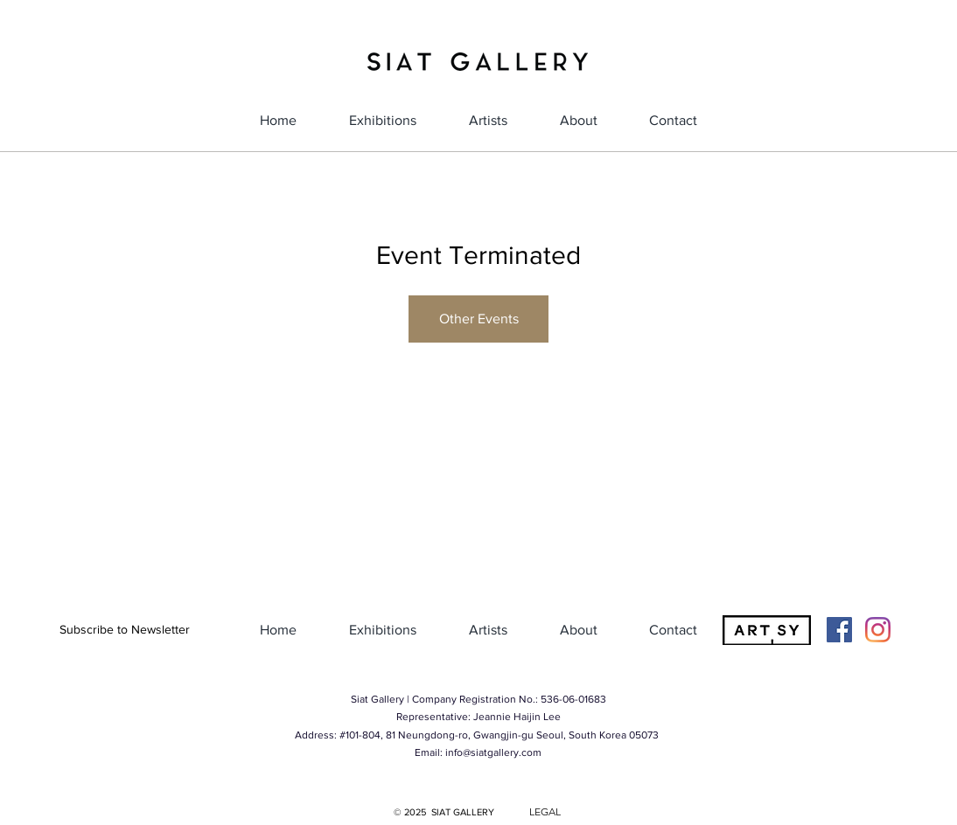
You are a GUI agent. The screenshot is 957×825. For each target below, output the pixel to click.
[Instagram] (878, 629)
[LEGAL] (545, 812)
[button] (124, 630)
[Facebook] (839, 629)
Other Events (479, 318)
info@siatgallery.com (493, 752)
